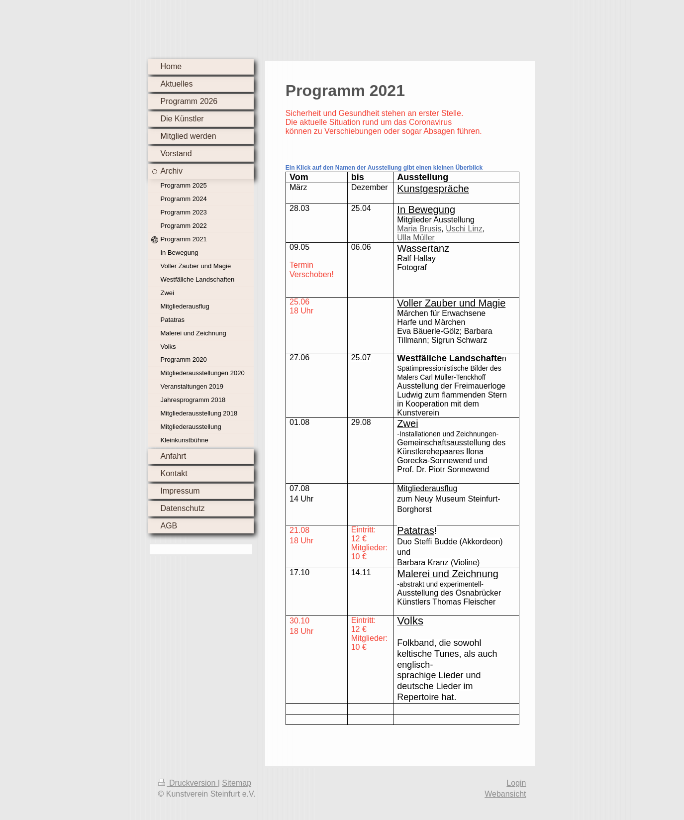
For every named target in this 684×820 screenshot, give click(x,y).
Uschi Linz (464, 228)
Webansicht (505, 794)
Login (516, 783)
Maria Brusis (419, 228)
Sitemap (236, 783)
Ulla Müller (416, 237)
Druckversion (188, 783)
